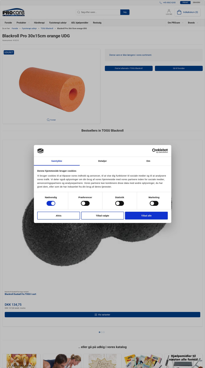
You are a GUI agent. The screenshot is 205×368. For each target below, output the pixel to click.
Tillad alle (146, 215)
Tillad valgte (102, 215)
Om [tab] (148, 161)
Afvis (59, 215)
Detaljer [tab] (102, 161)
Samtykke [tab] (56, 161)
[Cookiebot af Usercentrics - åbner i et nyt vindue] (154, 151)
